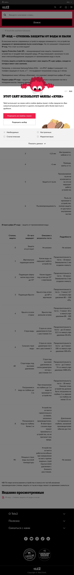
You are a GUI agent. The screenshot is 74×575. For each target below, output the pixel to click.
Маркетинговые (45, 137)
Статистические (12, 137)
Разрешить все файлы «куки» (19, 116)
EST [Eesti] (66, 91)
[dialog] (37, 117)
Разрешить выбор (19, 122)
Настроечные (44, 132)
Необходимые (11, 132)
